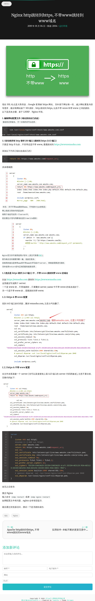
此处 (40, 255)
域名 (6, 516)
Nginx (15, 516)
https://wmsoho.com (17, 279)
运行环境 (63, 26)
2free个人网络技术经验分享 (55, 598)
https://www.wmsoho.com (67, 144)
